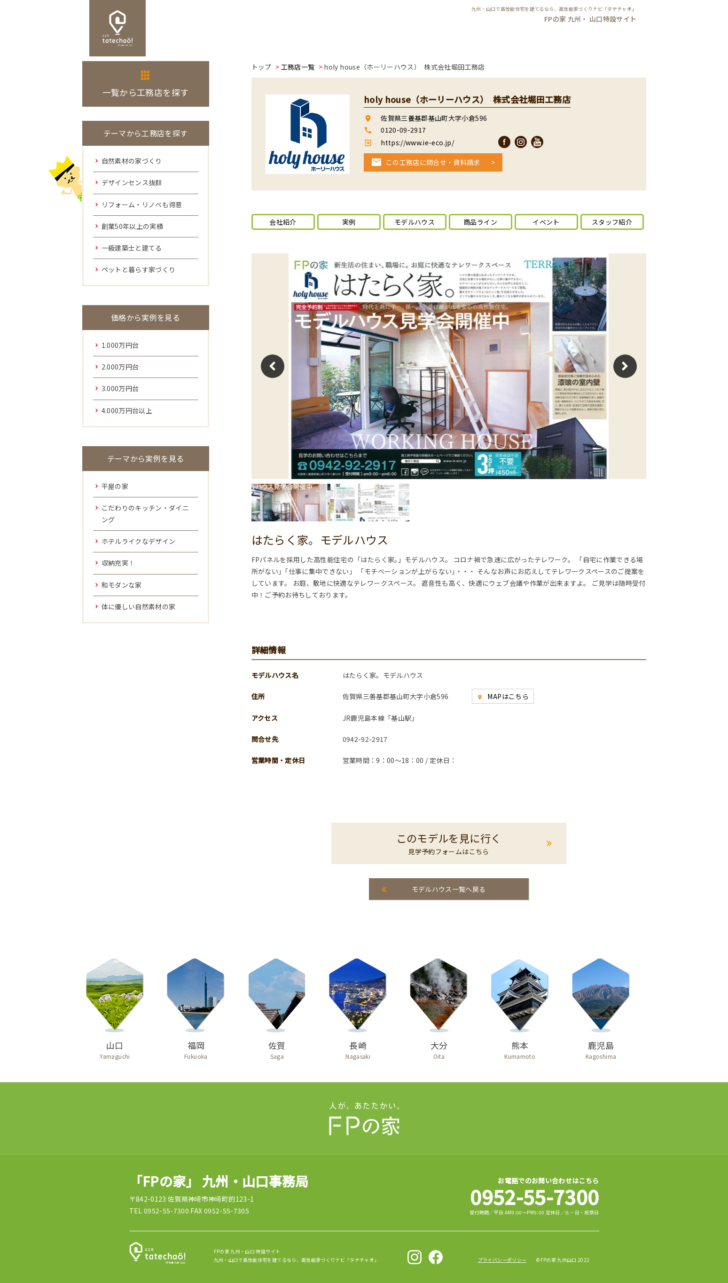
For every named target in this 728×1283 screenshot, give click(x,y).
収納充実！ (118, 562)
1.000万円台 (120, 345)
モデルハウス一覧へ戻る (449, 889)
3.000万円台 (120, 388)
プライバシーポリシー (502, 1259)
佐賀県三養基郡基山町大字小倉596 (434, 118)
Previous (272, 366)
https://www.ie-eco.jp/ (416, 142)
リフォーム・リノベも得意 (142, 204)
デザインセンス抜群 (132, 182)
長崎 (358, 1048)
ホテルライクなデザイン (139, 541)
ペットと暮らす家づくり (139, 269)
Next (625, 366)
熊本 (520, 1048)
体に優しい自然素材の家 (139, 606)
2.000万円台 (120, 366)
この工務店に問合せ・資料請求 (433, 162)
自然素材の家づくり (132, 160)
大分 (439, 1048)
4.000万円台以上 (127, 410)
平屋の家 (115, 486)
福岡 (196, 1048)
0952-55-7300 (534, 1196)
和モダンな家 (122, 585)
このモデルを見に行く (448, 843)
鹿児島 (601, 1048)
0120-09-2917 (403, 129)
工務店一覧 (298, 66)
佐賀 (277, 1048)
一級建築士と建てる (132, 247)
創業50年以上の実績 (133, 226)
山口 (115, 1048)
